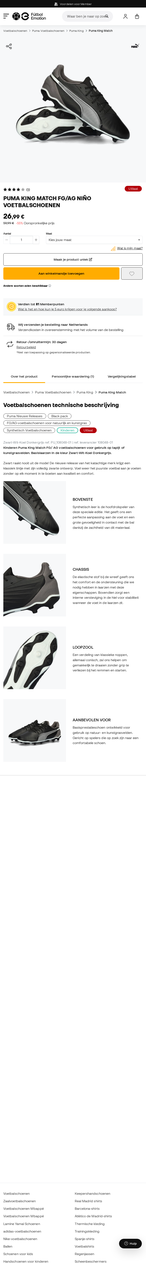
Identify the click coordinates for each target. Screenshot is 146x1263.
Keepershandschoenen (92, 1193)
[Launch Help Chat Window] (130, 1243)
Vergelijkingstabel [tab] (122, 376)
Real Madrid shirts (88, 1201)
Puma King (76, 30)
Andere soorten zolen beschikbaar (27, 285)
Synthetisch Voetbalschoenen (29, 430)
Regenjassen (84, 1254)
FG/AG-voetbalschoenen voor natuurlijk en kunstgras (47, 423)
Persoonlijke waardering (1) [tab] (73, 376)
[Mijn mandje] (137, 16)
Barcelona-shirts (87, 1208)
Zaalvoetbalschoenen (19, 1201)
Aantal (7, 233)
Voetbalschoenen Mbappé (23, 1208)
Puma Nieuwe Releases (25, 416)
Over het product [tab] (24, 376)
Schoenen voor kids (18, 1254)
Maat (49, 233)
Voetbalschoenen (15, 30)
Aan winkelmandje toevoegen (61, 273)
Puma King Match (101, 30)
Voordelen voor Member (73, 4)
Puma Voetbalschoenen (48, 30)
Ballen (7, 1246)
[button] (49, 286)
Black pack (59, 416)
